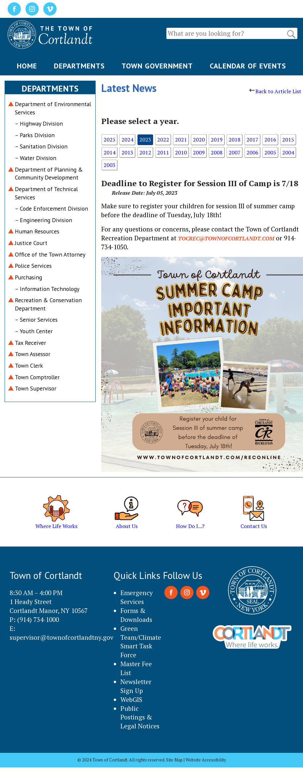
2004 (288, 152)
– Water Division (35, 158)
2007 (234, 152)
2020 (199, 139)
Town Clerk (29, 365)
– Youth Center (34, 331)
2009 (199, 152)
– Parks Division (35, 135)
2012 (145, 152)
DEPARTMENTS (79, 65)
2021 (181, 139)
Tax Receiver (30, 342)
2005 (270, 152)
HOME (27, 65)
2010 (181, 152)
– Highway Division (39, 123)
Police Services (33, 265)
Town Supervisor (35, 388)
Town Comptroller (37, 377)
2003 (109, 165)
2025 (109, 139)
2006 (252, 152)
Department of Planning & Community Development (49, 174)
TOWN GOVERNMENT (157, 65)
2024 (127, 139)
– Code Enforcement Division (51, 208)
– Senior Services (36, 319)
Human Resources (37, 231)
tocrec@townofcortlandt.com (226, 238)
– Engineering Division (43, 220)
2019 (217, 139)
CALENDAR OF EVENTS (248, 65)
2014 (109, 152)
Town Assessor (32, 354)
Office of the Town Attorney (50, 254)
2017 (252, 139)
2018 (234, 139)
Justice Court (31, 243)
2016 (270, 139)
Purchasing (28, 277)
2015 (288, 139)
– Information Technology (47, 289)
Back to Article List (275, 91)
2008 (217, 152)
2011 (163, 152)
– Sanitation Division (41, 146)
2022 (163, 139)
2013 (127, 152)
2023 (145, 139)
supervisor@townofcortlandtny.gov (61, 637)
